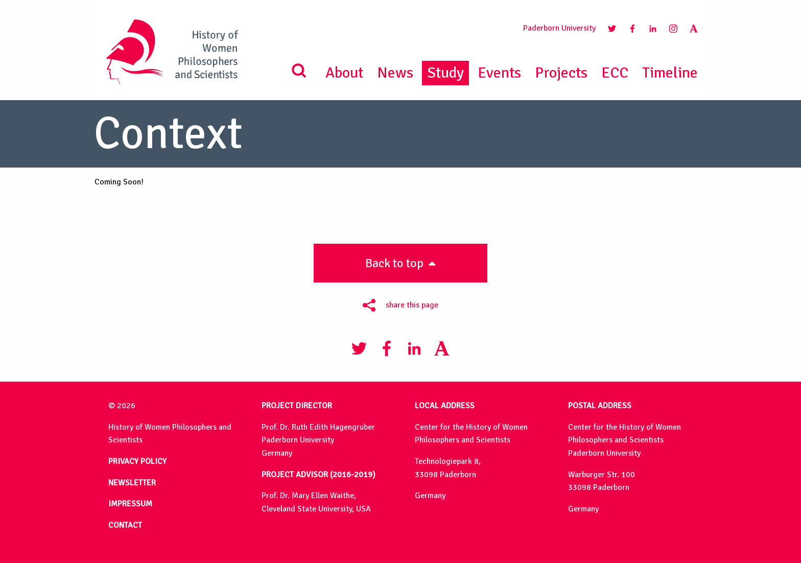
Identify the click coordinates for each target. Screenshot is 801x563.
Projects (561, 72)
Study (445, 72)
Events (499, 72)
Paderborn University (559, 28)
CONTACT (125, 525)
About (344, 72)
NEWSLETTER (132, 483)
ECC (614, 72)
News (395, 72)
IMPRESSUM (130, 504)
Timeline (670, 72)
